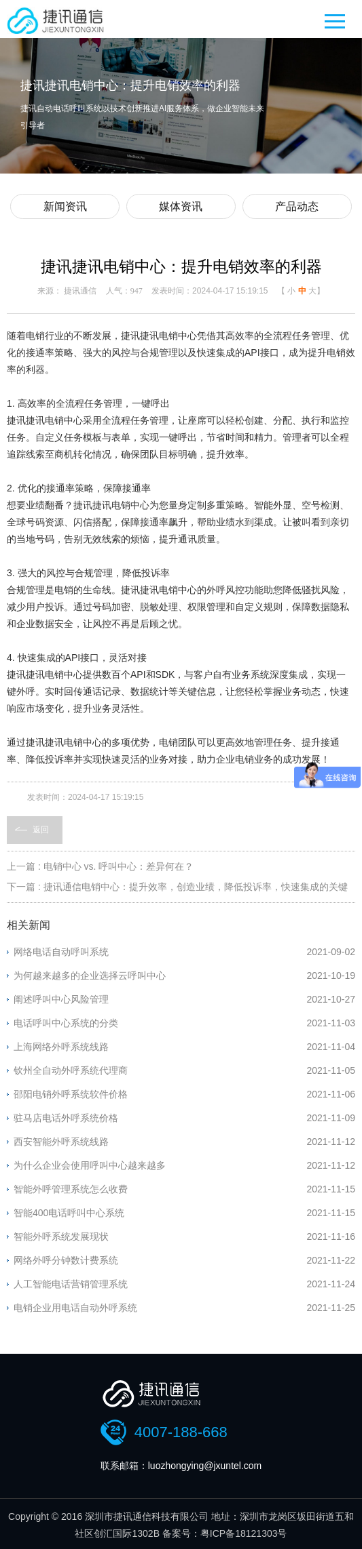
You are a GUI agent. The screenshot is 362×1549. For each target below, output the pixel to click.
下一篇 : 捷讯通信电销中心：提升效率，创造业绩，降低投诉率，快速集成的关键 (177, 886)
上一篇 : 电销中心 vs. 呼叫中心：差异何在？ (100, 866)
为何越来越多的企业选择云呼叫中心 (90, 975)
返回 (41, 829)
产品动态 (297, 206)
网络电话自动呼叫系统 (61, 951)
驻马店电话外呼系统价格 (66, 1117)
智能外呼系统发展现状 (61, 1236)
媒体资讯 (180, 206)
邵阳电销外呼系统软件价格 (71, 1094)
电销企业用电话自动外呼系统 (75, 1307)
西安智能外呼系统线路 (61, 1141)
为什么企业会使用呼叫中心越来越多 (90, 1165)
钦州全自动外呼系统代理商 (71, 1070)
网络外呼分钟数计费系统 (66, 1260)
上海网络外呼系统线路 (61, 1046)
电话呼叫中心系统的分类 (66, 1023)
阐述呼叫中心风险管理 (61, 999)
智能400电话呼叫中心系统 (69, 1212)
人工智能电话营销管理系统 (71, 1284)
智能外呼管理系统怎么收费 (71, 1189)
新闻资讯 (65, 206)
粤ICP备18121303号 (243, 1533)
